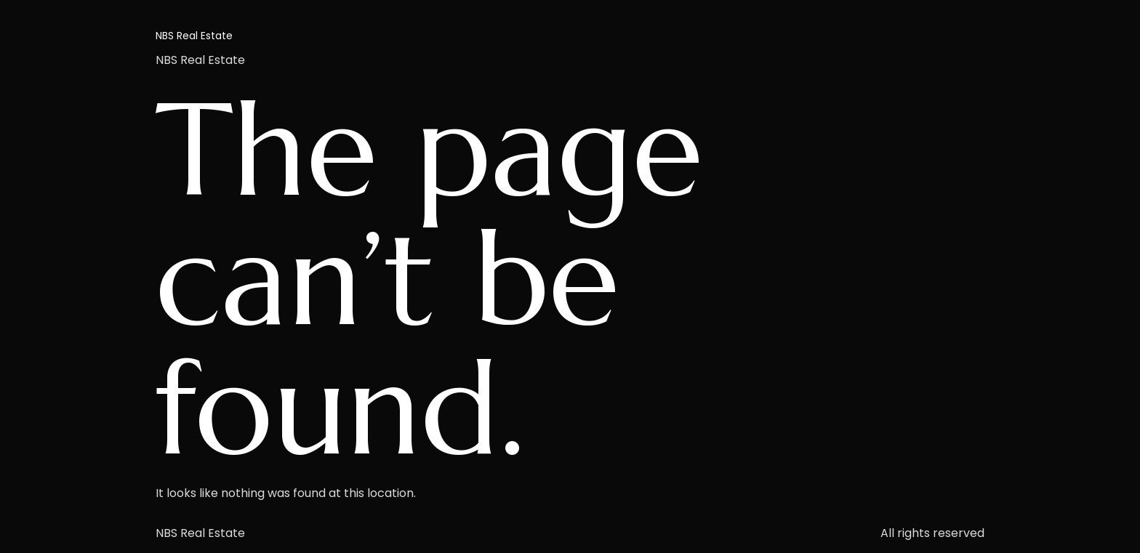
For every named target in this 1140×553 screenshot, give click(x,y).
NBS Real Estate (194, 35)
